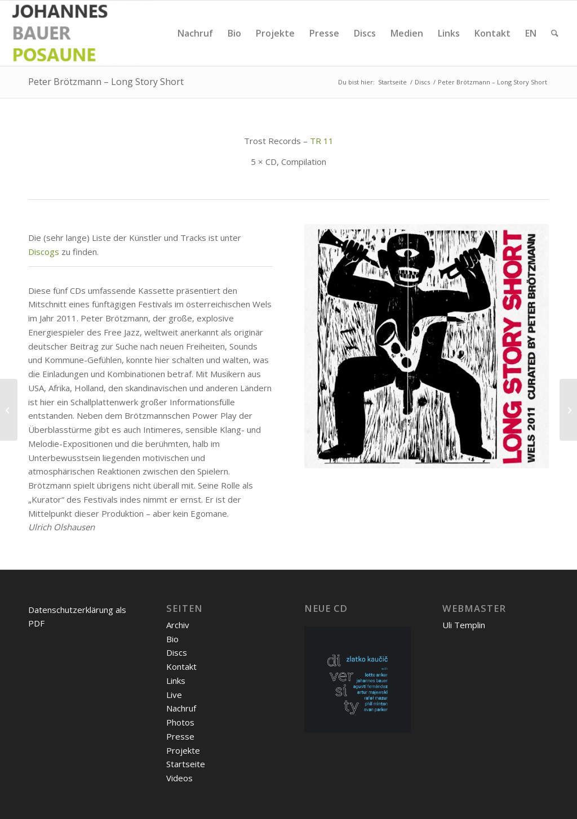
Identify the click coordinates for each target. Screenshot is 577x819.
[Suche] (555, 33)
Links (175, 680)
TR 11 (322, 140)
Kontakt (181, 666)
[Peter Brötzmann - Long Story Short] (426, 346)
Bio (172, 639)
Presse (180, 736)
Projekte (183, 750)
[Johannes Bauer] (82, 33)
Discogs (43, 251)
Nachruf (181, 708)
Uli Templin (463, 624)
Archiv (177, 624)
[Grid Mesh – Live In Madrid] (568, 410)
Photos (180, 722)
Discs (176, 652)
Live (174, 694)
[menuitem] (195, 33)
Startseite (185, 763)
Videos (179, 778)
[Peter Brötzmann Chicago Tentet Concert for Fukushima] (8, 410)
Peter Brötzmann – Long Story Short (106, 81)
